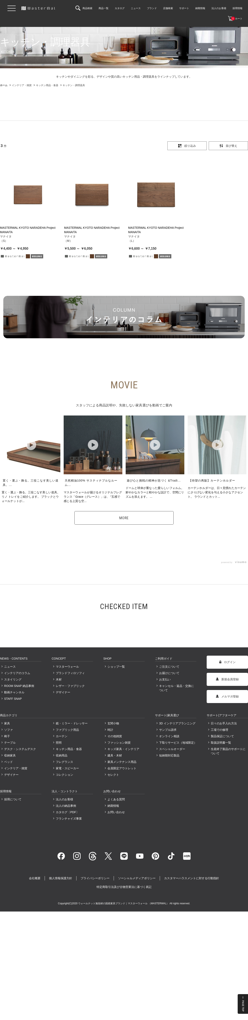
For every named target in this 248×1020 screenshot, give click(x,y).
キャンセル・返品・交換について (176, 688)
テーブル (10, 742)
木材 (59, 679)
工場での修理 (219, 729)
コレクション (64, 774)
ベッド (8, 761)
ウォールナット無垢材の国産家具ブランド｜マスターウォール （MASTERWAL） (123, 903)
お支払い (165, 679)
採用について (12, 799)
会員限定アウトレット (121, 768)
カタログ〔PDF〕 (67, 812)
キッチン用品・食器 (69, 749)
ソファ (8, 729)
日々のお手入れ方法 (224, 723)
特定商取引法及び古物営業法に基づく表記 (124, 887)
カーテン (61, 736)
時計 (110, 729)
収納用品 (61, 755)
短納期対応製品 (169, 755)
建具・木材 (114, 755)
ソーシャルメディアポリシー (137, 878)
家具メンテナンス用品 (121, 761)
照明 (59, 742)
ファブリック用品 (67, 729)
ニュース (10, 666)
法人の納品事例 (66, 805)
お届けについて (169, 673)
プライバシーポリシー (95, 878)
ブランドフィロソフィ (70, 673)
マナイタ (6, 236)
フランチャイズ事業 (69, 818)
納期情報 (113, 805)
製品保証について (222, 736)
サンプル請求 (167, 729)
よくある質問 (116, 799)
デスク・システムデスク (20, 749)
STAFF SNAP (13, 698)
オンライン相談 (169, 736)
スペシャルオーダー (172, 749)
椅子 (7, 736)
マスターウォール (67, 666)
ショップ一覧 (116, 666)
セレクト (113, 774)
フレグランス (64, 761)
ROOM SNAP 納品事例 (19, 686)
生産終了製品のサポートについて (228, 751)
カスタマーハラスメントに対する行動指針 (191, 878)
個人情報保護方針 (60, 878)
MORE (124, 518)
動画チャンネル (14, 692)
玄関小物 (113, 723)
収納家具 (10, 755)
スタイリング (12, 679)
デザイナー (63, 692)
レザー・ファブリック (70, 686)
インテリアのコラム (17, 673)
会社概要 (35, 878)
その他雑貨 (114, 736)
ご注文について (169, 666)
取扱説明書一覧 (221, 742)
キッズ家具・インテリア (123, 749)
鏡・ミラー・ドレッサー (72, 723)
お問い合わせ (116, 812)
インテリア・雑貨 (15, 768)
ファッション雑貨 (119, 742)
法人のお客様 (64, 799)
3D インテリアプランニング (177, 723)
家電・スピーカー (67, 768)
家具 (7, 723)
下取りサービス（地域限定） (177, 742)
